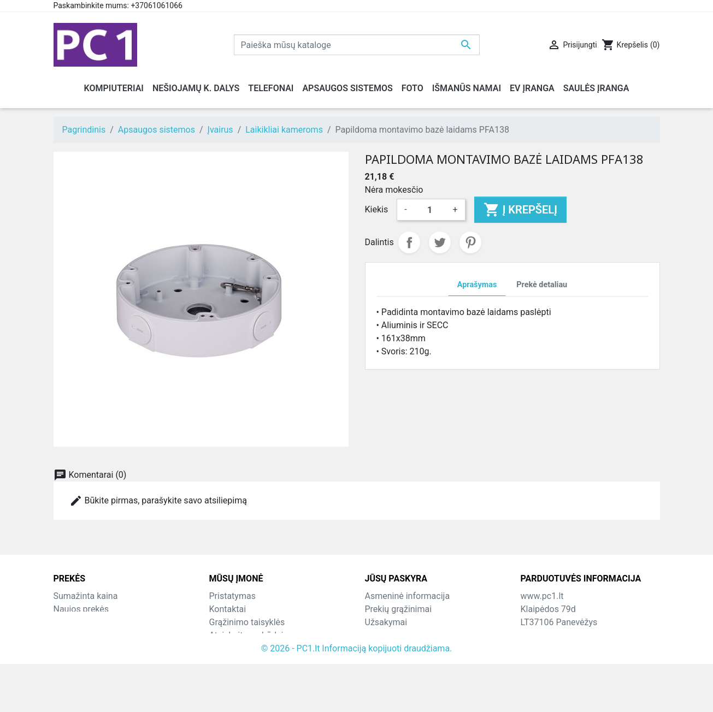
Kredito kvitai (390, 635)
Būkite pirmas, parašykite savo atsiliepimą (158, 500)
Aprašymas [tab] (477, 284)
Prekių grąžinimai (398, 609)
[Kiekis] (430, 209)
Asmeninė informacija (407, 596)
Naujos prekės (81, 609)
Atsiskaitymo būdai (246, 635)
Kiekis (376, 209)
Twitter (440, 242)
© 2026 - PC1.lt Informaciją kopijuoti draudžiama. (356, 696)
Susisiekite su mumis (250, 648)
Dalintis (409, 242)
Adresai (379, 648)
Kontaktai (227, 609)
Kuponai (381, 661)
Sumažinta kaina (86, 596)
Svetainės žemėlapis (249, 661)
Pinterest (470, 242)
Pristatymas (232, 596)
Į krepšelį (520, 209)
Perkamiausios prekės (96, 622)
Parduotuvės (233, 674)
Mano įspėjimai (395, 674)
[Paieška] (357, 44)
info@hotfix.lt (591, 674)
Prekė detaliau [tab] (541, 284)
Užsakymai (386, 622)
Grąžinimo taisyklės (247, 622)
